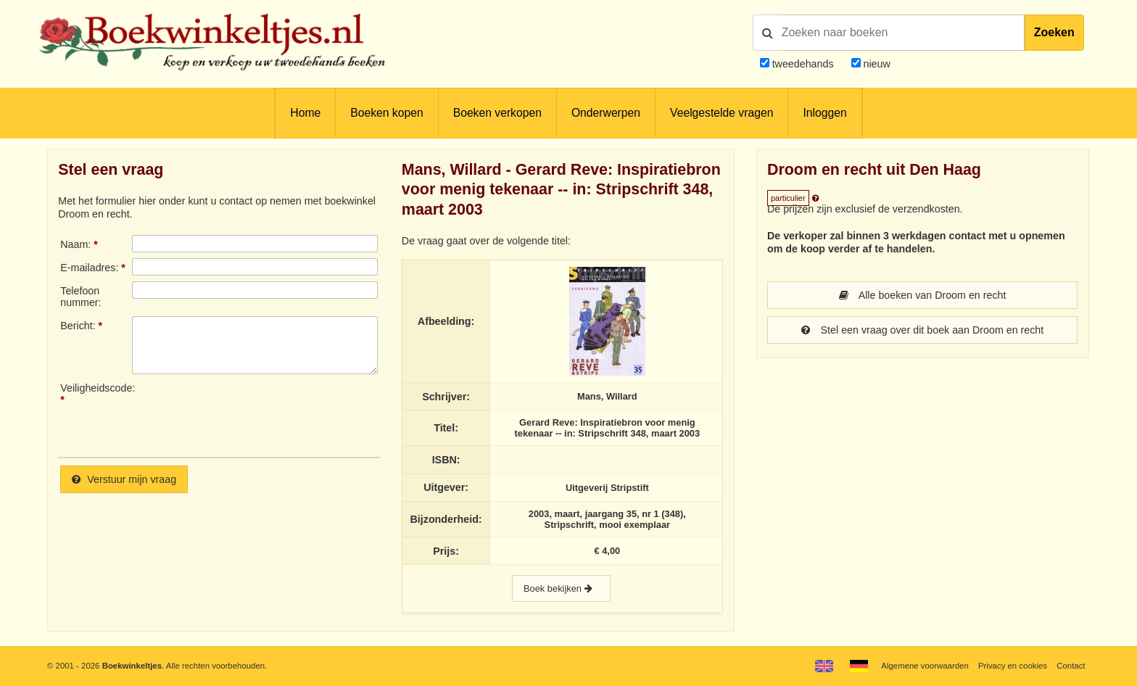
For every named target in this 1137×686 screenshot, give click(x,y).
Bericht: (77, 325)
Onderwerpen (605, 113)
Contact (1071, 665)
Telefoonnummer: (80, 296)
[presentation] (253, 414)
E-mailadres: (89, 267)
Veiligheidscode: (95, 388)
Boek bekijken (561, 588)
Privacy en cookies (1012, 665)
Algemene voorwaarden (924, 665)
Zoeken (1054, 32)
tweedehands (803, 64)
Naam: (75, 244)
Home (305, 113)
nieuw (875, 64)
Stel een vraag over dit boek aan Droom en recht (922, 330)
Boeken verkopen (497, 113)
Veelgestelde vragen (721, 113)
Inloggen (824, 113)
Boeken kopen (386, 113)
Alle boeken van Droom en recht (922, 295)
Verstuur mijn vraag (124, 479)
